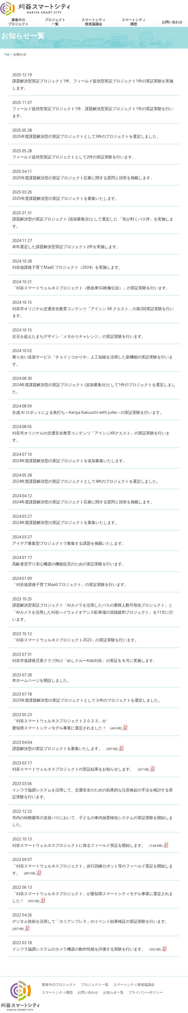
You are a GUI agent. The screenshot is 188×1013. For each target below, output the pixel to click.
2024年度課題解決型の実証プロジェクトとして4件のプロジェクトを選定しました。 (86, 481)
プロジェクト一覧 (55, 21)
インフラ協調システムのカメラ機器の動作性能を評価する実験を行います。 (86, 949)
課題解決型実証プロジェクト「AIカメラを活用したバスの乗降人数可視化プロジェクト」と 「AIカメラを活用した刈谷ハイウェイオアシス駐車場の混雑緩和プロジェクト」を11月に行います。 (92, 612)
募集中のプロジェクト (18, 21)
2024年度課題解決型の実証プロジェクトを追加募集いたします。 (69, 460)
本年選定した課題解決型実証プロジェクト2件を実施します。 (66, 246)
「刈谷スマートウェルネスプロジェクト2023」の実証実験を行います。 (75, 640)
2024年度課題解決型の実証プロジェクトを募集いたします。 (65, 522)
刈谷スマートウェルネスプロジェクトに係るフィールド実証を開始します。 (87, 845)
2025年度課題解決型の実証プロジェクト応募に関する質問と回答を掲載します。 (83, 177)
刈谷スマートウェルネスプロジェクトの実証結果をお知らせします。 (80, 769)
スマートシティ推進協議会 (94, 21)
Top (7, 54)
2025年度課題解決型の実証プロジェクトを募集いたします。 (65, 198)
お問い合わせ (172, 22)
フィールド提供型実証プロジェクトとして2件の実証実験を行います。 (74, 157)
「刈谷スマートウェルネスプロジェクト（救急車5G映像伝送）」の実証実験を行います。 (91, 288)
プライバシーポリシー (146, 992)
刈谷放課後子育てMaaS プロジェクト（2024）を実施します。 (67, 267)
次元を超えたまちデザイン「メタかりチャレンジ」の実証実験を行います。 (78, 336)
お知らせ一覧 (113, 992)
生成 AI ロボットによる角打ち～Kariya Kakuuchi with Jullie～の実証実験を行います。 (88, 412)
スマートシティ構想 (134, 21)
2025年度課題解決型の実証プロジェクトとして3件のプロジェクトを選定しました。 (86, 136)
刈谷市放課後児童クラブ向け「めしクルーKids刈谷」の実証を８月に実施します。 (84, 660)
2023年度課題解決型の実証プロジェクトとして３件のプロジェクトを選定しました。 (87, 700)
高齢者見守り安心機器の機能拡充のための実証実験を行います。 (69, 564)
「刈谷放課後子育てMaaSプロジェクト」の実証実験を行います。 (70, 584)
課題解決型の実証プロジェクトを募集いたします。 (65, 748)
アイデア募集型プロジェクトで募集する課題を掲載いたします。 (69, 543)
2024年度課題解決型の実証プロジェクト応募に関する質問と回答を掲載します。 (83, 502)
